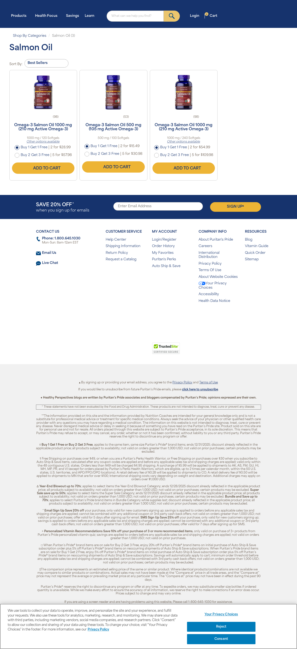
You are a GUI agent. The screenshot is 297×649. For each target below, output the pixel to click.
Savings (72, 16)
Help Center (116, 240)
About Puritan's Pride (216, 240)
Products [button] (20, 16)
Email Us (49, 253)
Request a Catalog (121, 259)
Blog (248, 240)
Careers (205, 246)
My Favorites (163, 253)
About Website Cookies (218, 277)
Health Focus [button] (47, 16)
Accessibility (209, 294)
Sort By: (16, 64)
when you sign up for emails (62, 207)
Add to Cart (43, 168)
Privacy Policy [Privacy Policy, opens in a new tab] (98, 629)
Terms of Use (208, 382)
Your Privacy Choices (213, 286)
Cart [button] (211, 16)
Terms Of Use (210, 270)
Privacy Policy (210, 264)
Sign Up (235, 207)
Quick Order (255, 253)
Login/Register (164, 240)
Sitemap (252, 259)
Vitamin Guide (256, 246)
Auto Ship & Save (166, 266)
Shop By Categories (29, 36)
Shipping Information (123, 246)
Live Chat (50, 263)
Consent (221, 639)
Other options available (43, 141)
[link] (129, 351)
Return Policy (117, 253)
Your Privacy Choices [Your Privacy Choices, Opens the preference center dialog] (221, 614)
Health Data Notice (214, 301)
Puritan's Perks (164, 259)
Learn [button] (91, 16)
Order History (163, 246)
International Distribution (209, 255)
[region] (148, 626)
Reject (221, 626)
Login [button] (196, 16)
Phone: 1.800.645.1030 (61, 238)
